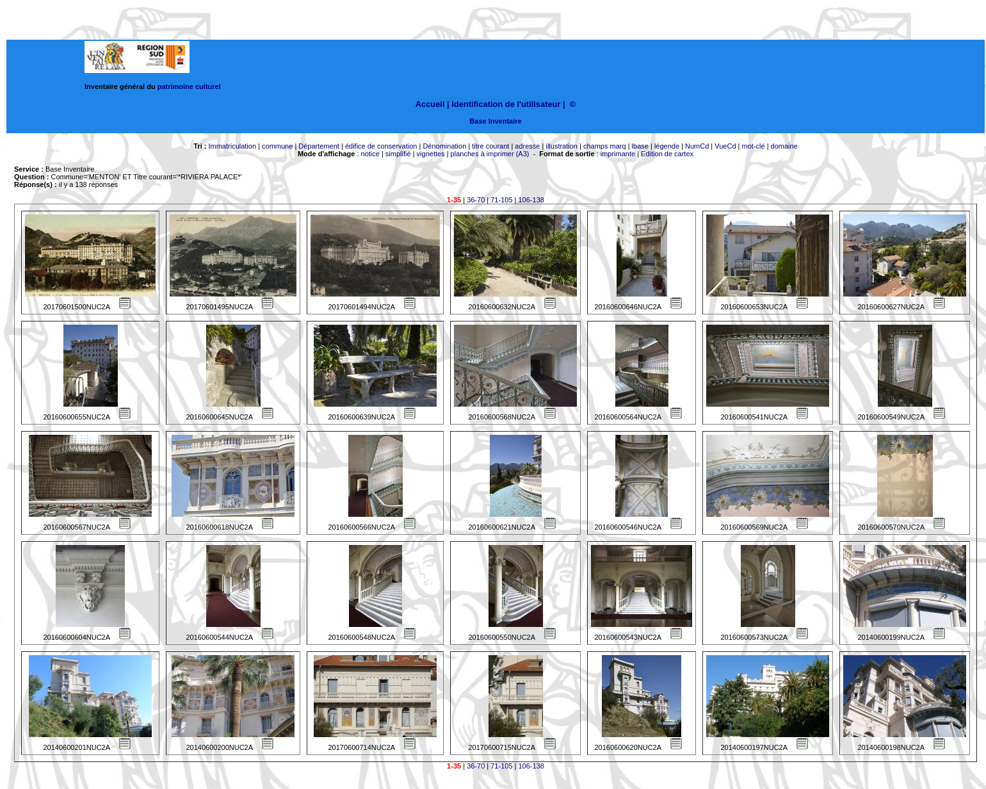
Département (318, 146)
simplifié (398, 154)
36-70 (476, 200)
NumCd (697, 146)
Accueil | (432, 104)
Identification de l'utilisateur (505, 104)
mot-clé (753, 146)
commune (277, 146)
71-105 (501, 200)
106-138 (531, 200)
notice (370, 154)
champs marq (604, 146)
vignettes (431, 154)
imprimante (618, 154)
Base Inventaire (495, 121)
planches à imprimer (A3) (490, 154)
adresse (527, 146)
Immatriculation (232, 146)
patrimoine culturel (189, 86)
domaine (784, 146)
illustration (562, 146)
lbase (640, 146)
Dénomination (444, 146)
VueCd (725, 146)
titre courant (490, 146)
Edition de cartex (667, 154)
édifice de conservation (381, 146)
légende (666, 146)
